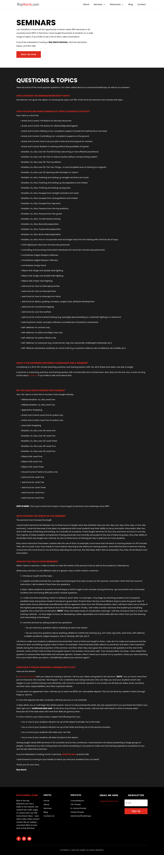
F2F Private (76, 804)
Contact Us (49, 816)
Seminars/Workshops (81, 816)
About (46, 804)
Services (48, 808)
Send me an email (26, 676)
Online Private (77, 812)
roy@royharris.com (109, 801)
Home (46, 800)
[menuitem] (86, 4)
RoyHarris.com (27, 795)
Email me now (28, 54)
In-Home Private (78, 808)
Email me (33, 375)
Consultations (77, 800)
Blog (46, 812)
